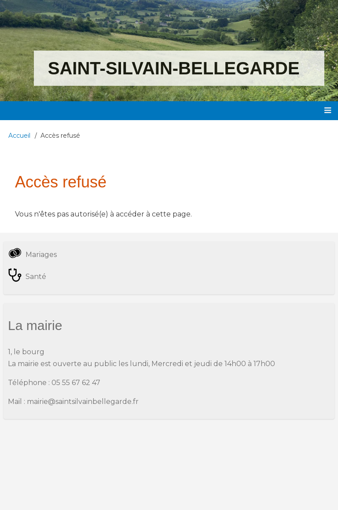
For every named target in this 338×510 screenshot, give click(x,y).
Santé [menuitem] (36, 276)
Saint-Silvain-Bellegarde (174, 68)
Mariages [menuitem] (41, 254)
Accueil (19, 135)
